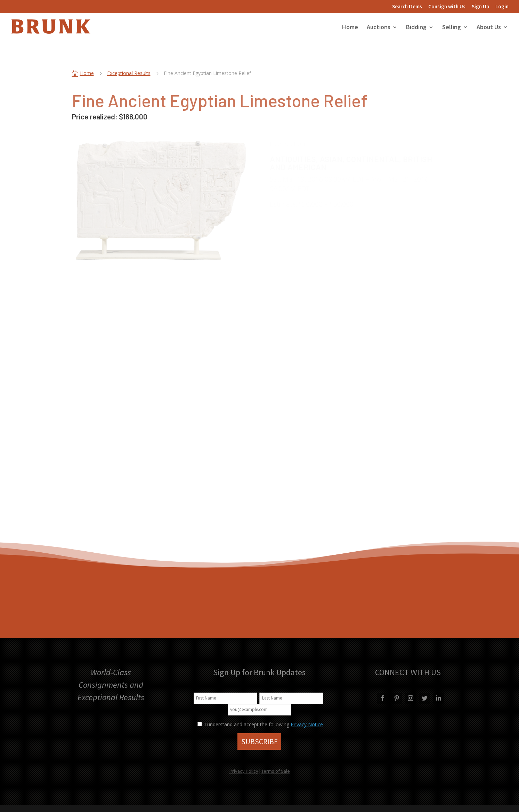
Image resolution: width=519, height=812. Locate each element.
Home (350, 28)
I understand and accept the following (243, 724)
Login (502, 7)
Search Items (407, 7)
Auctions (378, 28)
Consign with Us (446, 7)
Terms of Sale (275, 771)
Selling (451, 28)
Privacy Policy (243, 771)
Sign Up (480, 7)
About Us (489, 28)
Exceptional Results (129, 73)
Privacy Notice (307, 724)
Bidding (416, 28)
